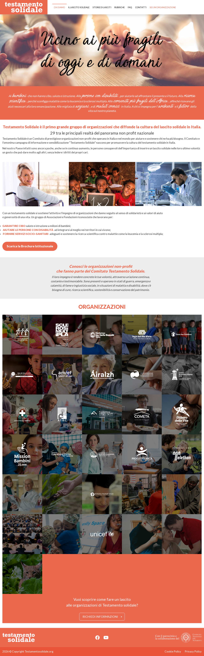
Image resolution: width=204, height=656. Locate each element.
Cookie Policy (173, 651)
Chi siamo (59, 7)
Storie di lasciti (102, 7)
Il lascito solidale (78, 7)
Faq (130, 7)
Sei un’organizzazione (163, 7)
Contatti (140, 7)
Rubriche (119, 7)
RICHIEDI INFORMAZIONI (100, 616)
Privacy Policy (193, 651)
